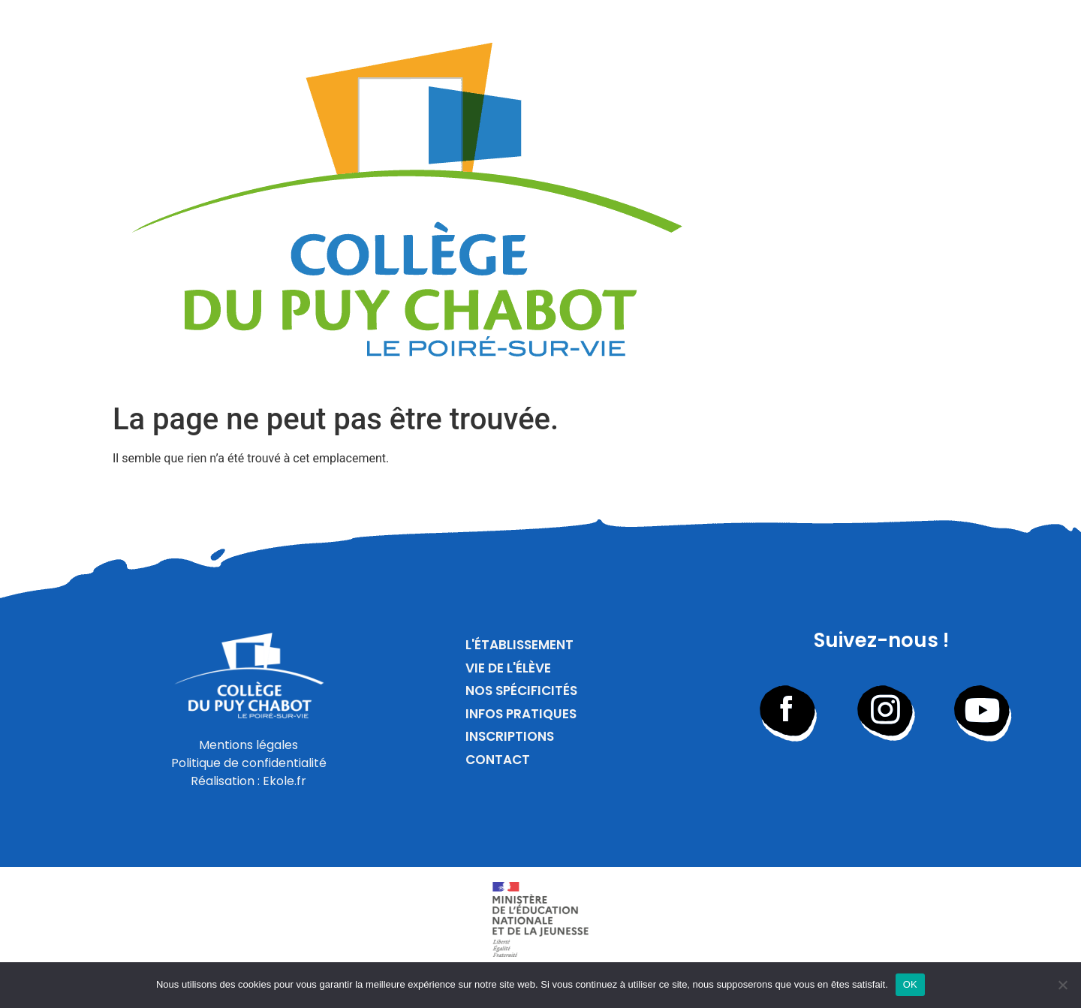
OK (910, 984)
